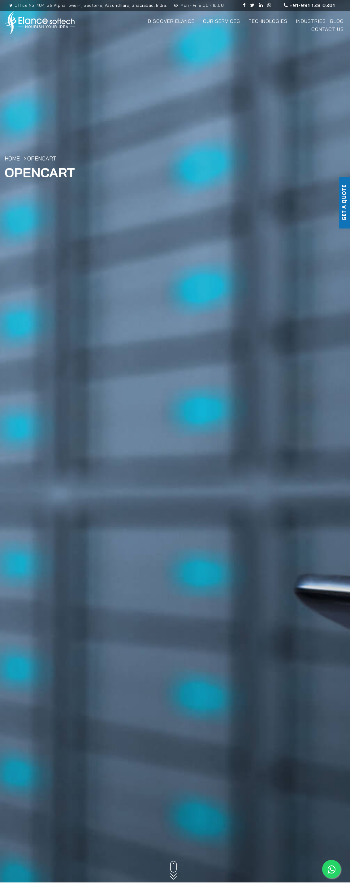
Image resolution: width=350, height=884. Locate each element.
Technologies (270, 21)
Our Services (223, 21)
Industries (311, 21)
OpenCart (41, 159)
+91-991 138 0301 (309, 5)
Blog (337, 21)
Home (12, 159)
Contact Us (327, 29)
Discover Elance (173, 21)
